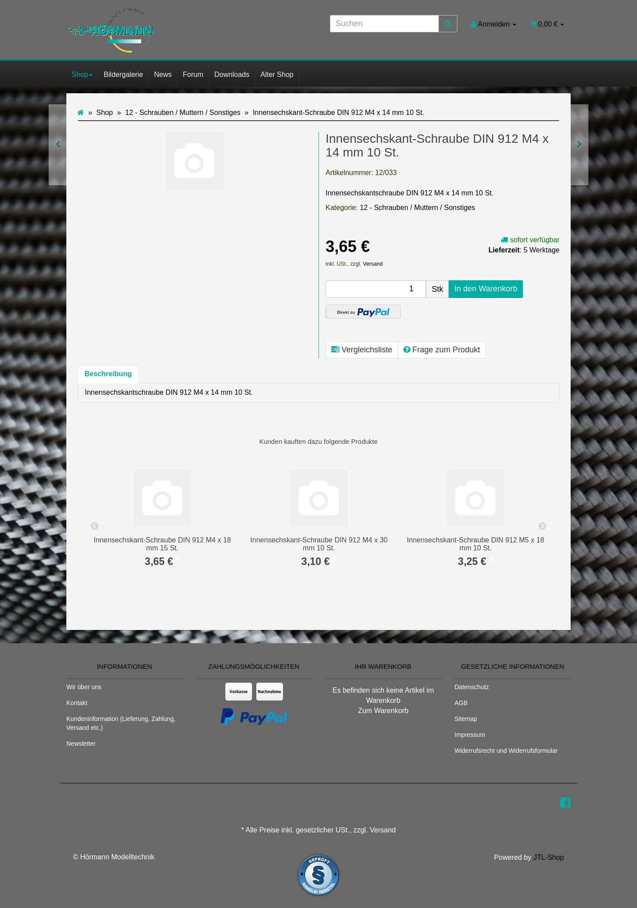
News (163, 74)
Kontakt (76, 702)
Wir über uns (83, 687)
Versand (373, 264)
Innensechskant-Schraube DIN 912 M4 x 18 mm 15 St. (162, 544)
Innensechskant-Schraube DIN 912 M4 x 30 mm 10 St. (319, 544)
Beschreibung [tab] (108, 374)
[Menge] (376, 289)
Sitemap (466, 718)
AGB (461, 702)
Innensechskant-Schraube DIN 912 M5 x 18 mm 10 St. (475, 544)
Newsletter (81, 743)
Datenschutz (472, 687)
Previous (94, 526)
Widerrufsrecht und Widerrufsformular (506, 750)
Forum (193, 74)
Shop (82, 74)
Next (542, 526)
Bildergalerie (123, 74)
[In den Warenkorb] (486, 289)
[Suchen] (384, 23)
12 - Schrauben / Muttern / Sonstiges (417, 207)
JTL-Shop (548, 857)
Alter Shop (277, 74)
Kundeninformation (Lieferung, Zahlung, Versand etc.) (121, 723)
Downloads (232, 74)
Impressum (470, 734)
